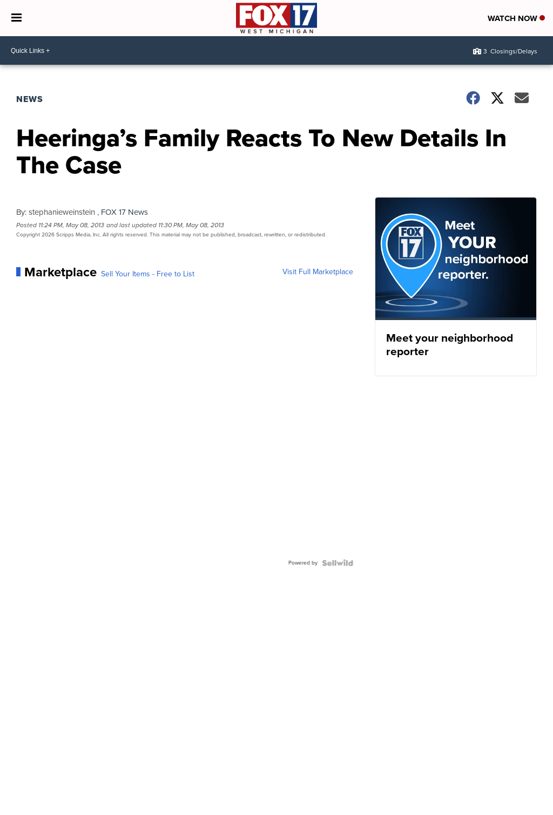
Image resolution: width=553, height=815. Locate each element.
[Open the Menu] (16, 18)
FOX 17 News (124, 212)
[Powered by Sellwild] (337, 563)
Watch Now (516, 18)
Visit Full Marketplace (317, 272)
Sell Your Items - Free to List (147, 274)
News (29, 99)
